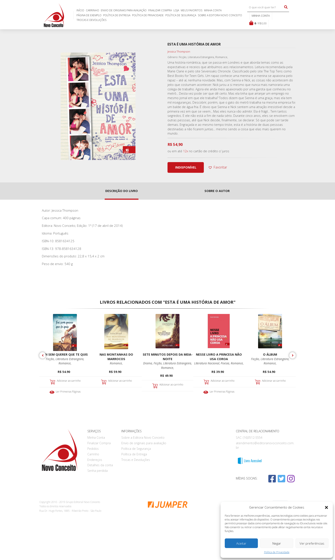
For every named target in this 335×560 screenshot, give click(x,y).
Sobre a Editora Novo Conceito (220, 15)
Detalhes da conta (100, 465)
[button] (326, 507)
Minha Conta (213, 10)
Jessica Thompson (179, 51)
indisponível (185, 167)
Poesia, (226, 363)
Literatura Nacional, (207, 363)
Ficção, (51, 359)
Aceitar (241, 543)
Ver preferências (312, 543)
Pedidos (93, 449)
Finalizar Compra (160, 10)
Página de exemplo (88, 15)
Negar (276, 543)
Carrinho (92, 10)
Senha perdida (97, 471)
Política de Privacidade (276, 552)
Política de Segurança (180, 15)
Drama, (148, 363)
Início (80, 10)
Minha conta (261, 16)
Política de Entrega (116, 15)
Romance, (65, 363)
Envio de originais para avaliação (124, 10)
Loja (176, 10)
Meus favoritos (191, 10)
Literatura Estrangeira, (70, 359)
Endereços (94, 460)
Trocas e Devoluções (91, 20)
